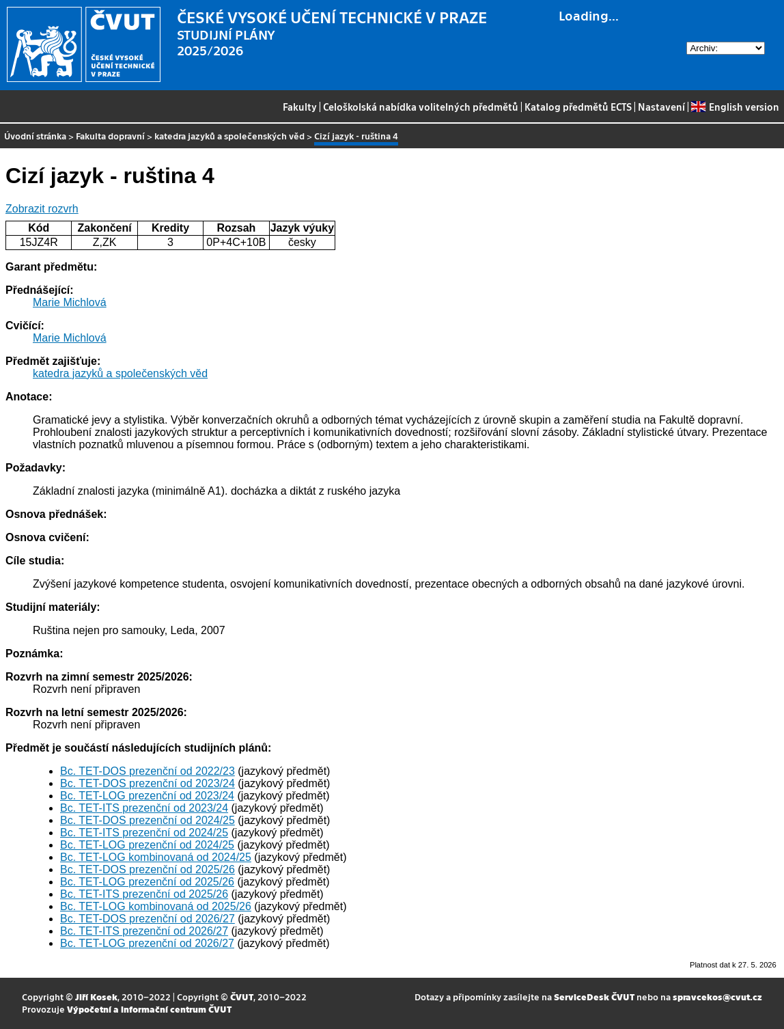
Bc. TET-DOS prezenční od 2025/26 (147, 869)
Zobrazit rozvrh (42, 209)
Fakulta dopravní (110, 136)
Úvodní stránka (35, 136)
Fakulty (300, 106)
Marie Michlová (70, 302)
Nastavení (661, 106)
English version (735, 106)
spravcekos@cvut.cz (717, 996)
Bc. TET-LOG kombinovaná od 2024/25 (155, 857)
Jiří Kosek (96, 996)
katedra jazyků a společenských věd (229, 136)
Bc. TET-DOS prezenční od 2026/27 (147, 918)
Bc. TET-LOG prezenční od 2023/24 (147, 795)
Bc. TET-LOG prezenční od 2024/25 (147, 845)
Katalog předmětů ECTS (578, 106)
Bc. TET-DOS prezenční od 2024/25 (147, 820)
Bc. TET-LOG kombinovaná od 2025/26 (155, 906)
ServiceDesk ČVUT (594, 996)
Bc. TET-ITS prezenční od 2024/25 (144, 832)
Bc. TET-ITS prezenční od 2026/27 (144, 931)
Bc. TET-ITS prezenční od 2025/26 (144, 894)
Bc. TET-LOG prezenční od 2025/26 (147, 882)
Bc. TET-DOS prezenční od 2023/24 (147, 783)
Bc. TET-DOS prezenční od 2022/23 (147, 771)
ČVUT (241, 996)
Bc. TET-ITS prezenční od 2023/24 (144, 808)
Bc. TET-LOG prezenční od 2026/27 (147, 943)
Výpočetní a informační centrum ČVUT (149, 1009)
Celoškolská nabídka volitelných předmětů (420, 106)
